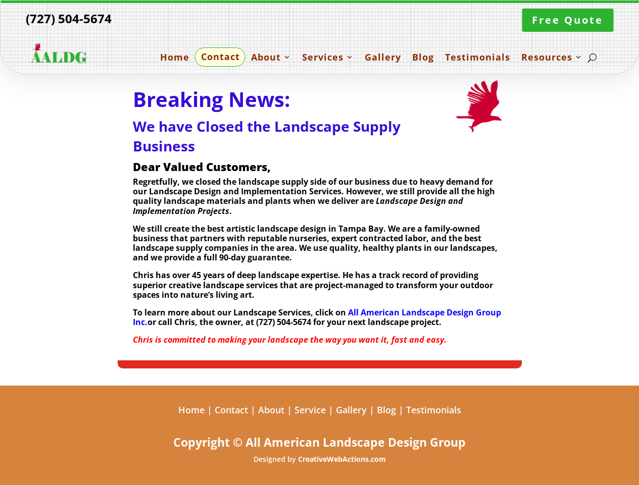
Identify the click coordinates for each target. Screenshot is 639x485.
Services (322, 57)
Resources (546, 57)
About (266, 57)
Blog (423, 57)
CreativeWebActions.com (342, 459)
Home (174, 57)
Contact (220, 57)
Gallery (383, 57)
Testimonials (477, 57)
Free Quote (567, 20)
